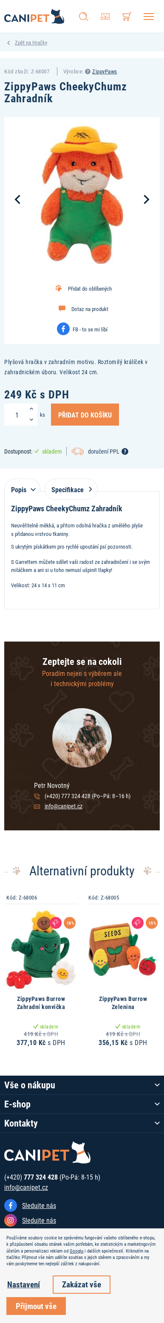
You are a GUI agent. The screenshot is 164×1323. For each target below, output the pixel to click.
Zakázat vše (81, 1284)
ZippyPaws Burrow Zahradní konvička (41, 1003)
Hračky (39, 42)
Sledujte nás (39, 1205)
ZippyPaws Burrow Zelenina (123, 1003)
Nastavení (23, 1284)
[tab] (22, 485)
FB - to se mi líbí (90, 329)
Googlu (76, 1251)
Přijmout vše (36, 1306)
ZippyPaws (104, 71)
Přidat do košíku (85, 415)
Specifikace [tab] (70, 489)
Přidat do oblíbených (90, 288)
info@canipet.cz (63, 806)
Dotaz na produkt (89, 309)
